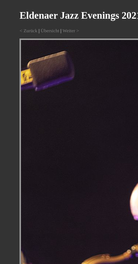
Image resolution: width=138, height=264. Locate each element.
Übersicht (50, 30)
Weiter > (71, 30)
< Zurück (28, 30)
